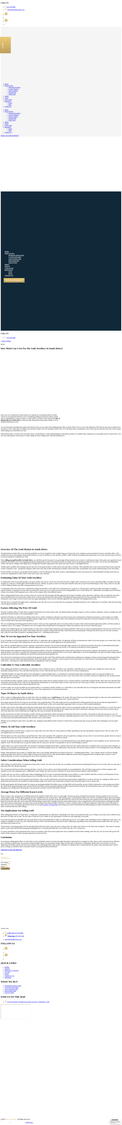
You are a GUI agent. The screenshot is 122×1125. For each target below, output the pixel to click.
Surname (4, 864)
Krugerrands (12, 93)
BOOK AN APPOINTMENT (14, 280)
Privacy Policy (5, 1122)
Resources (8, 101)
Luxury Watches (14, 89)
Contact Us (8, 106)
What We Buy (9, 86)
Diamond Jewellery (15, 87)
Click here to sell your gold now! (11, 850)
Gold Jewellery (13, 91)
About (7, 96)
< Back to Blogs (6, 341)
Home (6, 84)
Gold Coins (12, 94)
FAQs (10, 103)
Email (3, 866)
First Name (4, 862)
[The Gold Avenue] (15, 1011)
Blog (10, 105)
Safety (7, 98)
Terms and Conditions (18, 1122)
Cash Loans (8, 99)
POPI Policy (29, 1122)
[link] (115, 1121)
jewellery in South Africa (51, 805)
